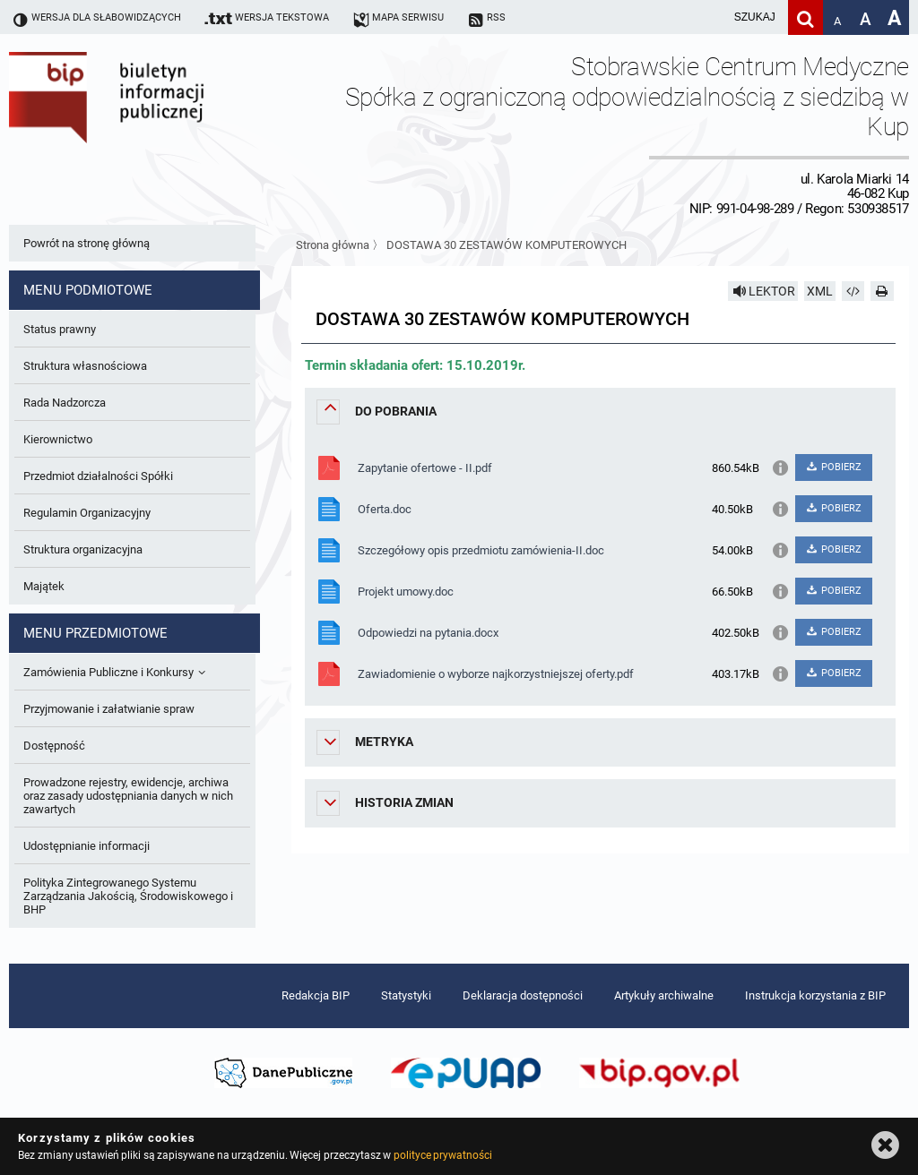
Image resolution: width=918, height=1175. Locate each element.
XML (820, 291)
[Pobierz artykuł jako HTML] (853, 291)
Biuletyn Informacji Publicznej (157, 134)
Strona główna (332, 245)
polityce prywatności (443, 1155)
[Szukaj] (805, 17)
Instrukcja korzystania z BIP (815, 995)
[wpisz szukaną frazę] (710, 17)
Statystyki (406, 995)
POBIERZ (833, 467)
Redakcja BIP (315, 995)
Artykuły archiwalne (664, 995)
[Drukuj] (882, 291)
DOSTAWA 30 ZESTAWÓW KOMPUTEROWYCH (506, 245)
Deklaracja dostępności (523, 995)
